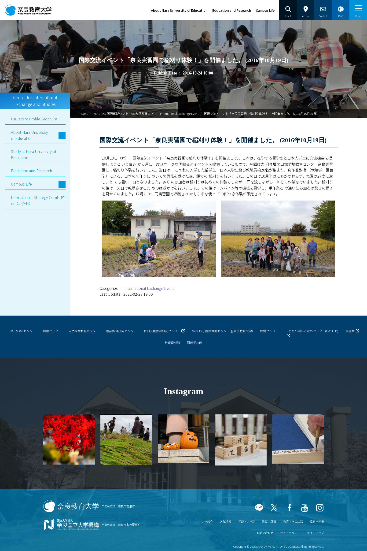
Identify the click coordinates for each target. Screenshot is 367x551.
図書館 (350, 331)
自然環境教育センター (83, 331)
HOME (84, 113)
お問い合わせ (265, 533)
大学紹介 (207, 521)
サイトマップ (315, 533)
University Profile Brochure (34, 119)
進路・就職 (269, 521)
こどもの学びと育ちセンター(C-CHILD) (312, 331)
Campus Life (265, 10)
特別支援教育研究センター (162, 331)
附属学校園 (194, 342)
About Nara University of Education (179, 10)
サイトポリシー (290, 533)
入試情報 (225, 521)
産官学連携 (317, 521)
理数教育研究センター (121, 331)
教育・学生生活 (293, 521)
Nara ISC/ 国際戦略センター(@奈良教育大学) (124, 113)
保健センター (269, 331)
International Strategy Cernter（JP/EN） (34, 200)
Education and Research (231, 10)
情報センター (52, 331)
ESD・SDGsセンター (22, 331)
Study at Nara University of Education (33, 154)
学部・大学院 (246, 521)
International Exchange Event (179, 113)
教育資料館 (172, 342)
